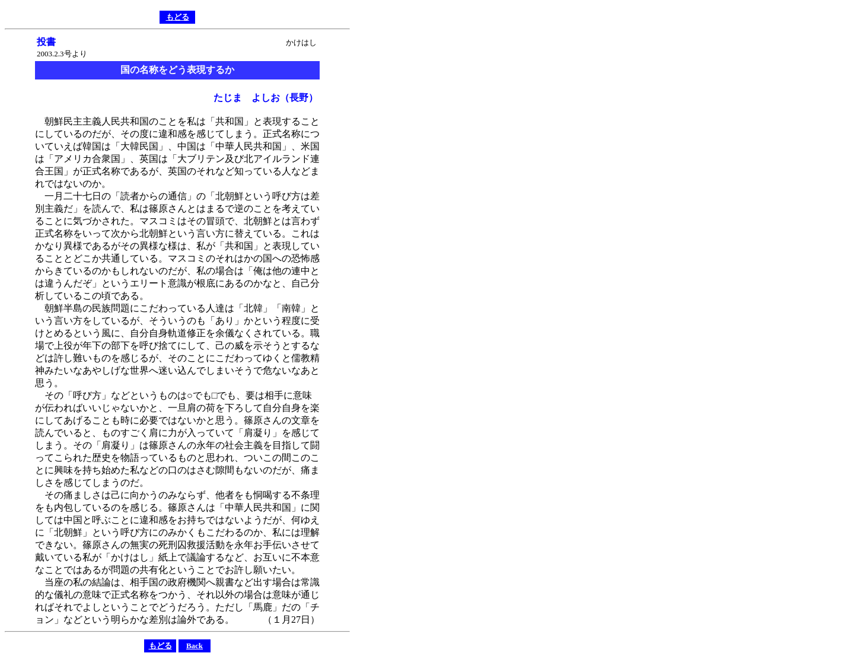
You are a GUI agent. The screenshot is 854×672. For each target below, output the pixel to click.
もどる (177, 16)
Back (194, 645)
